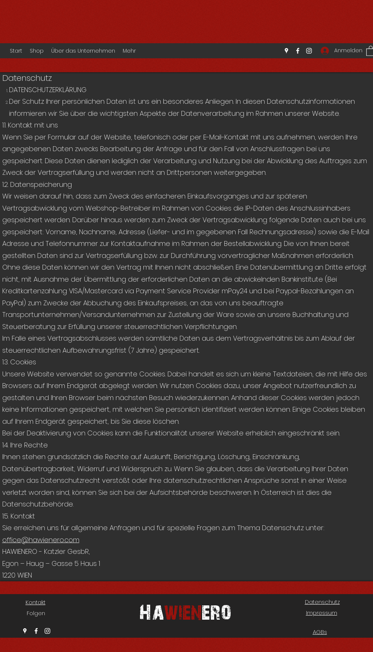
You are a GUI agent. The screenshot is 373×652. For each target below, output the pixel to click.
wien (183, 611)
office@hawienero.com (40, 539)
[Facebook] (297, 51)
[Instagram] (309, 51)
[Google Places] (286, 51)
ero (216, 611)
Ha (151, 611)
